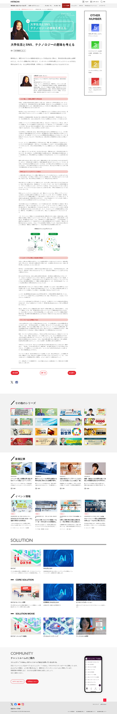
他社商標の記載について (101, 711)
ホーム (12, 9)
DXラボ (81, 5)
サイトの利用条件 (71, 711)
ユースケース (102, 5)
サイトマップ (96, 704)
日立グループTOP (15, 708)
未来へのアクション (34, 5)
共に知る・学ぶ (48, 5)
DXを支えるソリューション (91, 5)
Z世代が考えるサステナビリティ (28, 9)
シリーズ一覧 (17, 9)
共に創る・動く (57, 5)
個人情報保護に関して (80, 711)
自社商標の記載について (90, 711)
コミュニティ (74, 5)
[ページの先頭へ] (104, 700)
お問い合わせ (103, 704)
